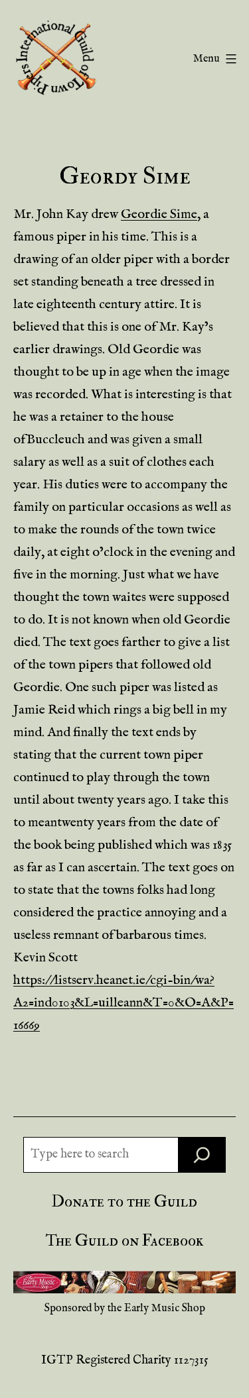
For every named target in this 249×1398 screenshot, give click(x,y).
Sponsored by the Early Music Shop (124, 1308)
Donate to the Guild (124, 1201)
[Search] (202, 1155)
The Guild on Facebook (124, 1240)
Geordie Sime (159, 214)
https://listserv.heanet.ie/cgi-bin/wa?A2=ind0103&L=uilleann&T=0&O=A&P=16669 (123, 1003)
